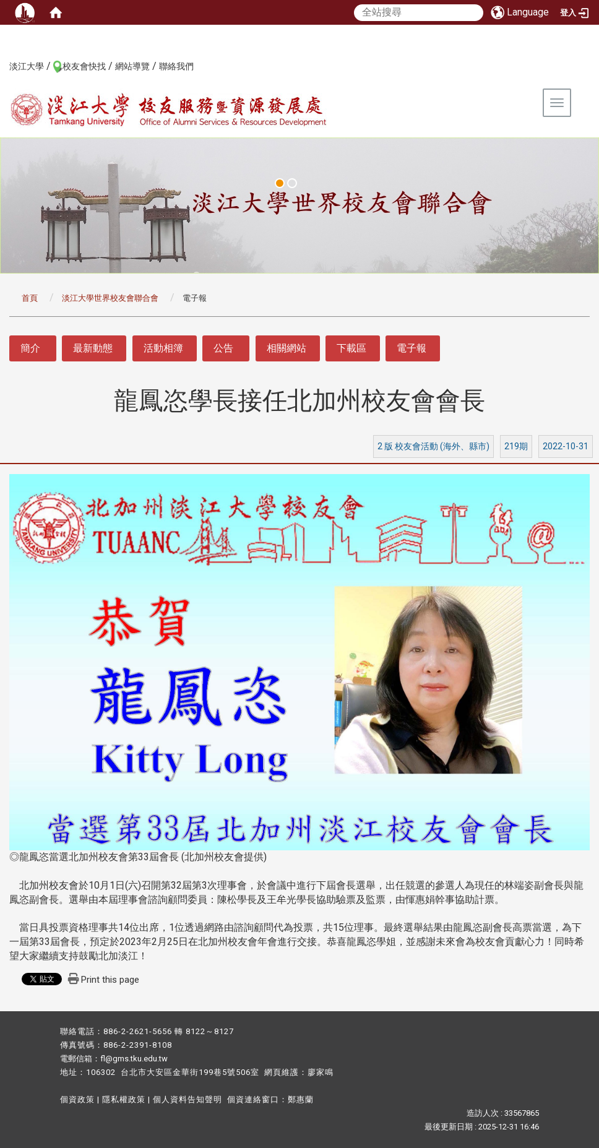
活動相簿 (163, 348)
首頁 (30, 298)
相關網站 (286, 348)
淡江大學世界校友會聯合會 (110, 298)
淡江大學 (26, 66)
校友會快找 (84, 66)
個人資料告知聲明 (187, 1099)
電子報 (411, 348)
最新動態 (93, 348)
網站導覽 (132, 66)
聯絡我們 (176, 66)
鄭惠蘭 (301, 1099)
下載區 (351, 348)
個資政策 (77, 1099)
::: (3, 66)
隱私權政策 (123, 1099)
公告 (223, 348)
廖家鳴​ (321, 1072)
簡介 (30, 348)
